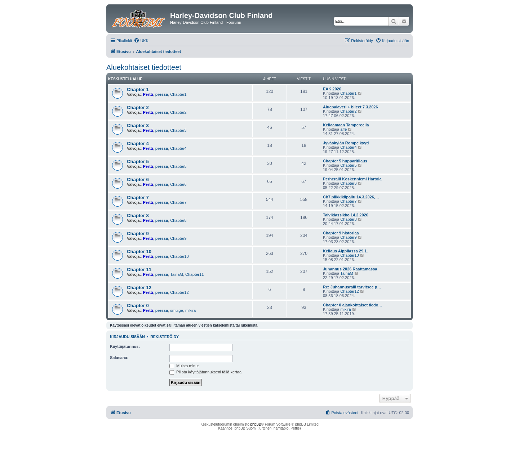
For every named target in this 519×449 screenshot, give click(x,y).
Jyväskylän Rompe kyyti (346, 143)
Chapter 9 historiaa (341, 233)
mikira (190, 310)
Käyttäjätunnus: (125, 346)
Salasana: (119, 357)
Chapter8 (178, 220)
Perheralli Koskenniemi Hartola (352, 179)
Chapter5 (178, 166)
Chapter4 (178, 148)
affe (343, 129)
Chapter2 (178, 112)
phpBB (255, 424)
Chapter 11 (139, 269)
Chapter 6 (138, 179)
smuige (176, 310)
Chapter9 (178, 238)
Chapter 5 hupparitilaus (345, 161)
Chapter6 (178, 184)
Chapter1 (178, 94)
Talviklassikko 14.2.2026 (345, 215)
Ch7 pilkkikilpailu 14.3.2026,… (351, 197)
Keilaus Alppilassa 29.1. (345, 251)
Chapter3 (178, 130)
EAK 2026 (332, 89)
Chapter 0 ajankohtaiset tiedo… (352, 305)
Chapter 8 (138, 215)
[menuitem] (141, 40)
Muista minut (184, 366)
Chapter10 (179, 256)
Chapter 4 (138, 143)
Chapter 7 (138, 197)
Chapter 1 (138, 89)
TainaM (176, 274)
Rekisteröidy (164, 336)
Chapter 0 (138, 305)
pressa (161, 94)
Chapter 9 (138, 233)
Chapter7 (178, 202)
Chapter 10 (139, 251)
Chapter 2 (138, 107)
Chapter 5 (138, 161)
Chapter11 (194, 274)
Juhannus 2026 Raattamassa (350, 269)
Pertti (148, 94)
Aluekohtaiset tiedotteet (143, 67)
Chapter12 (179, 292)
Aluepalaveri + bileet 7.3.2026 (350, 107)
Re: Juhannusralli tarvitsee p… (352, 287)
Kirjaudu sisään (127, 336)
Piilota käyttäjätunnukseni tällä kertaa (205, 372)
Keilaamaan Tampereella (346, 125)
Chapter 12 (139, 287)
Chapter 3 (138, 125)
